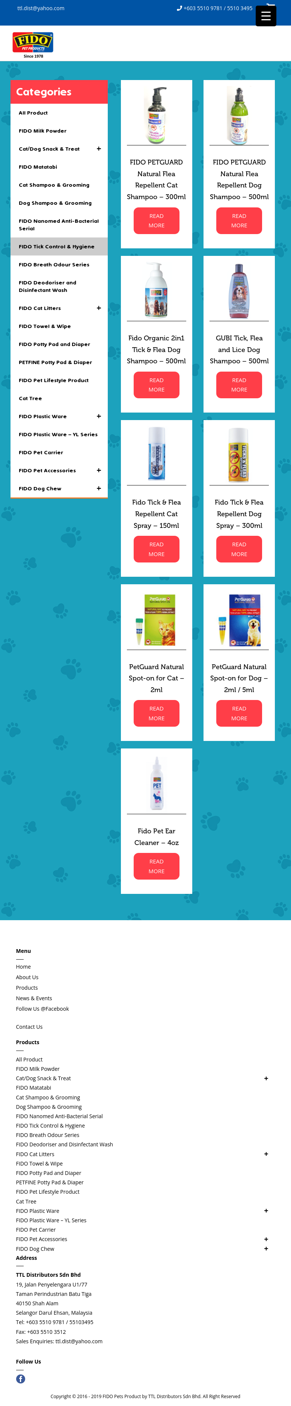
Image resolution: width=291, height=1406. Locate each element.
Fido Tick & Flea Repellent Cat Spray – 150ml (156, 513)
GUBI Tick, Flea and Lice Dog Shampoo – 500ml (239, 349)
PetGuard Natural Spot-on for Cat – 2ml (156, 678)
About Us (27, 977)
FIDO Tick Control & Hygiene (57, 246)
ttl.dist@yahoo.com (40, 8)
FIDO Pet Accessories (63, 470)
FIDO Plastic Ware (63, 416)
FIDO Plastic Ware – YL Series (58, 434)
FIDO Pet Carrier (41, 452)
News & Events (34, 998)
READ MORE (156, 220)
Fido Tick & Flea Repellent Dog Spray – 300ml (239, 513)
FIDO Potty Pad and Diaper (54, 344)
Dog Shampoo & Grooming (55, 203)
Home (23, 966)
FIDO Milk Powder (42, 131)
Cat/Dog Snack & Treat (63, 149)
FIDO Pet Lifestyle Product (54, 380)
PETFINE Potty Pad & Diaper (55, 362)
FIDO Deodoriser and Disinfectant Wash (47, 286)
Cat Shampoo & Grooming (54, 185)
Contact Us (29, 1026)
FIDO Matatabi (38, 167)
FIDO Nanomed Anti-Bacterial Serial (59, 224)
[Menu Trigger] (266, 16)
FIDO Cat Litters (63, 308)
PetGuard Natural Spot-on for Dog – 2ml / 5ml (239, 678)
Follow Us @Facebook (42, 1008)
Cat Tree (30, 398)
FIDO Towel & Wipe (45, 326)
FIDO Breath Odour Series (54, 265)
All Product (33, 113)
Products (27, 987)
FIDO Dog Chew (63, 488)
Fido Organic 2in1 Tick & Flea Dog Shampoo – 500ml (156, 349)
